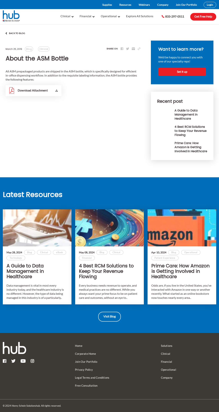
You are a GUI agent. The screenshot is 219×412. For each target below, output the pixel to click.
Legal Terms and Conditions (92, 377)
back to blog (17, 33)
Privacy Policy (84, 369)
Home (78, 345)
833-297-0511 (173, 16)
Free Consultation (86, 385)
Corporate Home (85, 353)
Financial (87, 16)
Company (162, 4)
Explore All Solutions (139, 16)
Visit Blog (109, 316)
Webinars (144, 4)
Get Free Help (203, 16)
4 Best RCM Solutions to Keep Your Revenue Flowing (106, 271)
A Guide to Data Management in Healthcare (25, 271)
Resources (125, 4)
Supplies (107, 4)
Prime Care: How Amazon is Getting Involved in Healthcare (180, 271)
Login (210, 4)
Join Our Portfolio (186, 4)
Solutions (167, 345)
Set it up (182, 71)
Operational (110, 16)
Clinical (67, 16)
